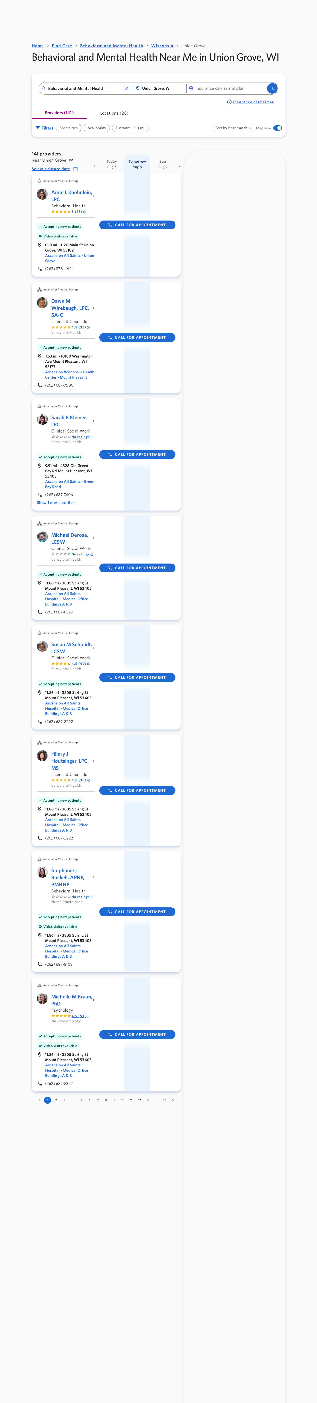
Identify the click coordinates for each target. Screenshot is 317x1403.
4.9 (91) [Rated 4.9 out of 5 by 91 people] (81, 1016)
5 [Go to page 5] (81, 1100)
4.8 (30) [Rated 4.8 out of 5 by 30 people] (81, 780)
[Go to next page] (173, 1100)
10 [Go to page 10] (122, 1100)
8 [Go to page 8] (106, 1100)
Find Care (62, 45)
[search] (272, 88)
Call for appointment (137, 225)
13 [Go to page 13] (148, 1100)
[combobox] (85, 88)
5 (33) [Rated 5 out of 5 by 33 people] (79, 212)
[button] (126, 88)
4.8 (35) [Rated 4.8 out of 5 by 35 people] (81, 327)
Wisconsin (162, 45)
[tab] (59, 114)
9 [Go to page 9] (114, 1100)
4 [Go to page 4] (73, 1100)
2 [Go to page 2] (56, 1100)
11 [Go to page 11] (131, 1100)
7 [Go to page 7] (98, 1100)
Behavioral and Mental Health (111, 45)
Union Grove (193, 45)
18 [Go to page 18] (164, 1100)
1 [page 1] (47, 1100)
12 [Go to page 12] (139, 1100)
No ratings (83, 437)
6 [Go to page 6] (89, 1100)
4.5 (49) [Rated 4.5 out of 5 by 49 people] (81, 664)
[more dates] (179, 165)
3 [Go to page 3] (64, 1100)
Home (38, 45)
